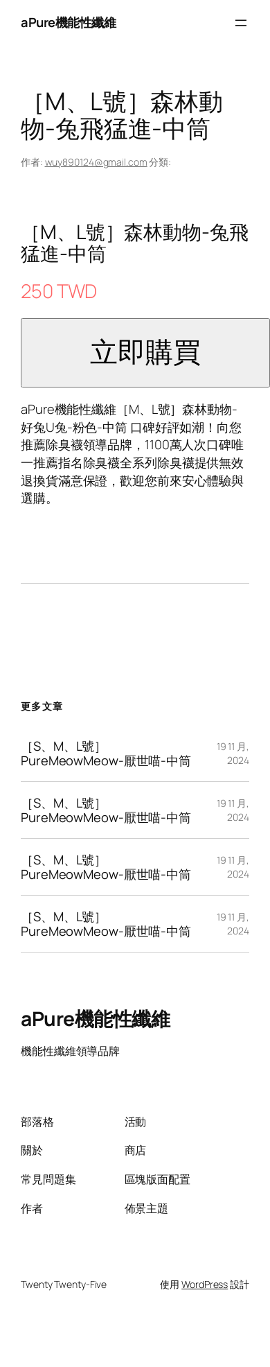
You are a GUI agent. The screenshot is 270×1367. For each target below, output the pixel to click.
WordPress (204, 1284)
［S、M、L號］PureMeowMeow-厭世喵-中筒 (106, 753)
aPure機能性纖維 (68, 22)
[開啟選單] (241, 23)
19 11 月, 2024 (233, 753)
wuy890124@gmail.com (96, 161)
